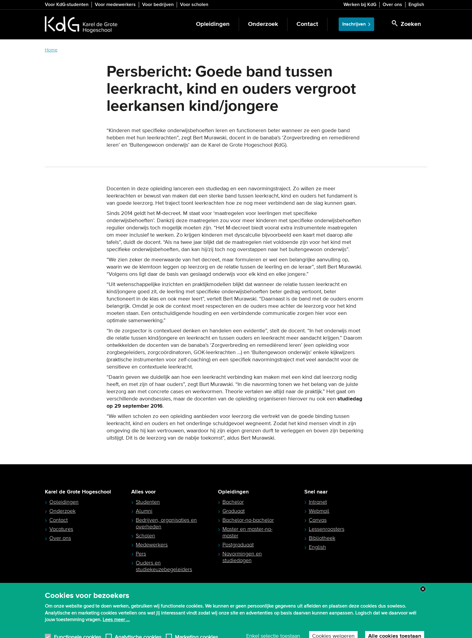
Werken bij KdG (359, 4)
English (416, 4)
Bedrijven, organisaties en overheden (166, 523)
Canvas (318, 520)
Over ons (392, 4)
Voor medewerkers (115, 4)
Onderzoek (263, 24)
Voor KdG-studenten (66, 4)
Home (51, 50)
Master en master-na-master (247, 532)
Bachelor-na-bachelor (248, 520)
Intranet (318, 502)
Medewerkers (152, 544)
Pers (141, 553)
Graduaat (233, 511)
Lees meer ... (116, 625)
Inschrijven (354, 24)
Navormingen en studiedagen (242, 557)
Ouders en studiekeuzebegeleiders (164, 566)
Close (423, 594)
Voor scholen (194, 4)
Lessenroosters (326, 529)
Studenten (148, 502)
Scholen (145, 535)
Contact (307, 24)
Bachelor (233, 502)
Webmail (319, 511)
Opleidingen (213, 24)
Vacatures (61, 529)
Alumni (144, 511)
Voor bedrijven (158, 4)
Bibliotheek (322, 538)
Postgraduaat (238, 544)
